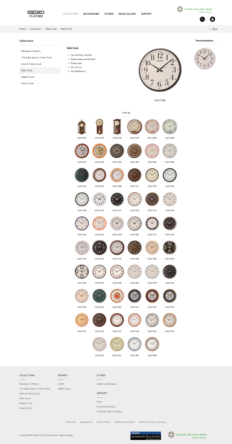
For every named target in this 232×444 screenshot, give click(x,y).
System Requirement (125, 422)
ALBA (61, 384)
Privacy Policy (103, 422)
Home (22, 29)
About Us (71, 422)
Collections (35, 29)
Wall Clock (51, 29)
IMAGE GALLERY (127, 14)
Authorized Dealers (107, 384)
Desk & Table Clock (31, 64)
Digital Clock (27, 77)
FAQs (99, 401)
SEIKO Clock (64, 388)
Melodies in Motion (31, 51)
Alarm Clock (27, 83)
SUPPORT (146, 14)
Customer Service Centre (109, 411)
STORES (109, 14)
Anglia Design (66, 435)
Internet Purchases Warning (152, 422)
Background (86, 422)
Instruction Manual (106, 406)
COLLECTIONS (70, 14)
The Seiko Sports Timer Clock (36, 57)
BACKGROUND (91, 14)
